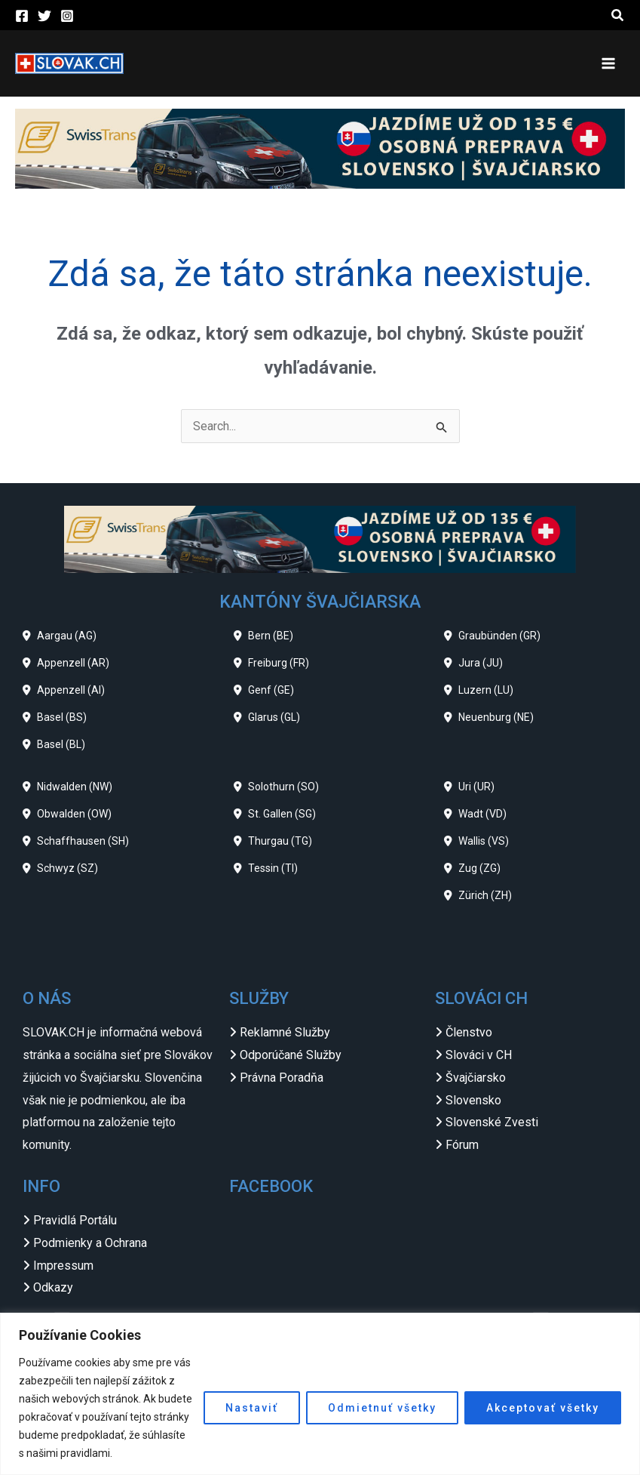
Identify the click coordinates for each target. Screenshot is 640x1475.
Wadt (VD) (482, 814)
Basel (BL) (61, 744)
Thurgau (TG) (280, 841)
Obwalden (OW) (74, 814)
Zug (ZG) (479, 868)
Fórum (462, 1145)
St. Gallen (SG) (282, 814)
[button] (618, 15)
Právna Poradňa (281, 1077)
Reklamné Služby (285, 1032)
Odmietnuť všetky (382, 1408)
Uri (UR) (476, 787)
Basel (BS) (62, 717)
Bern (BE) (270, 636)
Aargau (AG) (66, 636)
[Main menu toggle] (608, 63)
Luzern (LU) (485, 690)
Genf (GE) (271, 690)
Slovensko (473, 1100)
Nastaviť (251, 1408)
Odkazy (53, 1287)
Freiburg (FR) (278, 663)
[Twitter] (44, 16)
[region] (320, 1394)
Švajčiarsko (476, 1077)
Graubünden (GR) (499, 636)
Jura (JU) (480, 663)
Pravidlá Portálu (75, 1220)
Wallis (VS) (483, 841)
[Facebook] (22, 16)
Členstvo (469, 1032)
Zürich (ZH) (485, 895)
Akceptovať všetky (542, 1408)
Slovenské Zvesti (492, 1122)
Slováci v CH (479, 1055)
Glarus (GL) (274, 717)
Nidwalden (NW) (74, 787)
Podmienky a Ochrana (90, 1243)
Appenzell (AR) (73, 663)
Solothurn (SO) (283, 787)
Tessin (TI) (273, 868)
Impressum (63, 1265)
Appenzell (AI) (71, 690)
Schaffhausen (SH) (83, 841)
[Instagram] (67, 16)
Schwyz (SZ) (67, 868)
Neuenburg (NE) (496, 717)
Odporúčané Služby (290, 1055)
